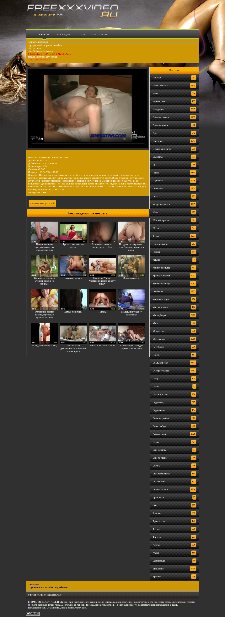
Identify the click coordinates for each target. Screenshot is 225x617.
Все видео (63, 34)
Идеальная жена (131, 278)
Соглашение (100, 34)
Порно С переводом (38, 42)
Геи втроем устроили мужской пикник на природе (44, 281)
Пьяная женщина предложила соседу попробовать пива (44, 247)
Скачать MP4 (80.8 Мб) (42, 203)
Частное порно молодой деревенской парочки (131, 347)
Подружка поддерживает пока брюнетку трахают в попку (131, 247)
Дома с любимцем (74, 311)
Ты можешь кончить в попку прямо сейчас (102, 245)
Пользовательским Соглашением (44, 607)
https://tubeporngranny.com (40, 51)
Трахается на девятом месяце (73, 245)
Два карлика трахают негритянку (131, 313)
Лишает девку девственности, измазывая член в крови (73, 348)
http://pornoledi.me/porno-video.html (45, 45)
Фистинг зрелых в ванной (102, 345)
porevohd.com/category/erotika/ (43, 56)
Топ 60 (81, 34)
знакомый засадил (73, 278)
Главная (44, 34)
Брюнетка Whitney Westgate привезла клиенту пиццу (102, 281)
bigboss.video (34, 48)
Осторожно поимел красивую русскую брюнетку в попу (44, 314)
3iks (41, 594)
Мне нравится (37, 192)
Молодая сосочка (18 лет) (44, 345)
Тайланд (102, 311)
